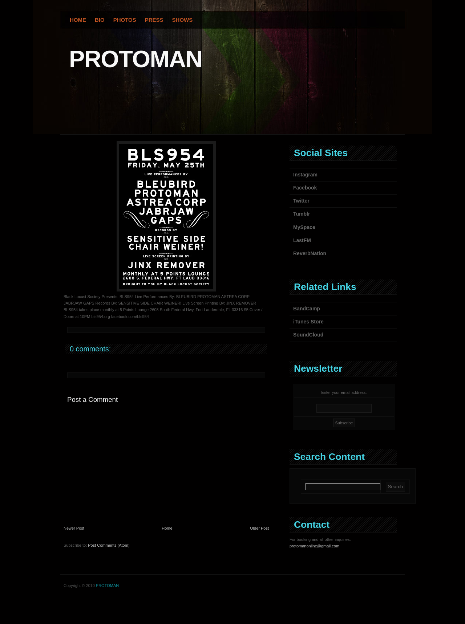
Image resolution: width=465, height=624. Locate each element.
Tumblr (301, 214)
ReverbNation (309, 253)
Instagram (305, 175)
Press (154, 20)
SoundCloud (308, 335)
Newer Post (74, 528)
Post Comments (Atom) (108, 545)
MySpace (304, 227)
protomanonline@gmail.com (314, 546)
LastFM (302, 240)
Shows (182, 20)
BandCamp (306, 308)
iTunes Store (308, 322)
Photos (124, 20)
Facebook (305, 188)
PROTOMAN (135, 59)
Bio (100, 20)
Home (78, 20)
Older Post (259, 528)
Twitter (301, 201)
